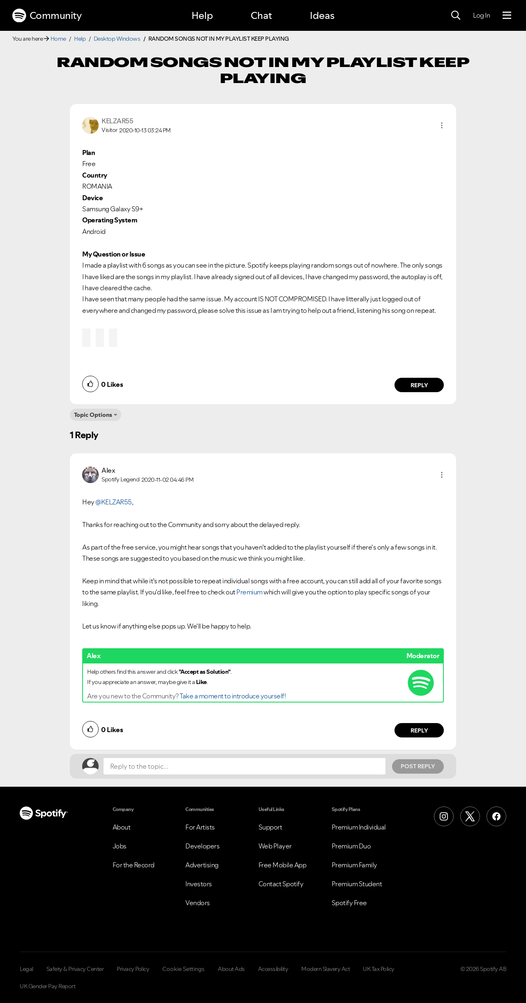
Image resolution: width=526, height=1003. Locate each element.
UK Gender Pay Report (47, 986)
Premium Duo (351, 845)
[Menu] (507, 15)
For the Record (134, 864)
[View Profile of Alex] (108, 470)
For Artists (200, 827)
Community (46, 16)
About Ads (231, 969)
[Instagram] (444, 816)
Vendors (197, 902)
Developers (202, 845)
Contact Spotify (281, 883)
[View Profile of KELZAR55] (117, 120)
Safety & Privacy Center (75, 969)
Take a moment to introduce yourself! (233, 695)
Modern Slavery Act (325, 969)
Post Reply (418, 766)
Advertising (202, 864)
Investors (198, 883)
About (122, 827)
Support (270, 827)
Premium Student (357, 883)
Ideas (322, 15)
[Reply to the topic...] (244, 766)
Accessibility (273, 969)
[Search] (456, 15)
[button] (442, 125)
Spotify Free (349, 902)
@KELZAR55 (113, 501)
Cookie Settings (183, 969)
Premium (249, 591)
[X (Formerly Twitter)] (470, 816)
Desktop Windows (117, 39)
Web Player (275, 845)
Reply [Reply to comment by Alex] (419, 730)
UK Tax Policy (378, 969)
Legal (26, 969)
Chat (261, 15)
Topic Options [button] (93, 415)
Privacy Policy (133, 969)
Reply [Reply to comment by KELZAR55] (419, 385)
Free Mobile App (282, 864)
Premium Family (354, 864)
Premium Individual (359, 827)
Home (58, 39)
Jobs (120, 845)
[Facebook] (496, 816)
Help (202, 15)
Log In (481, 15)
